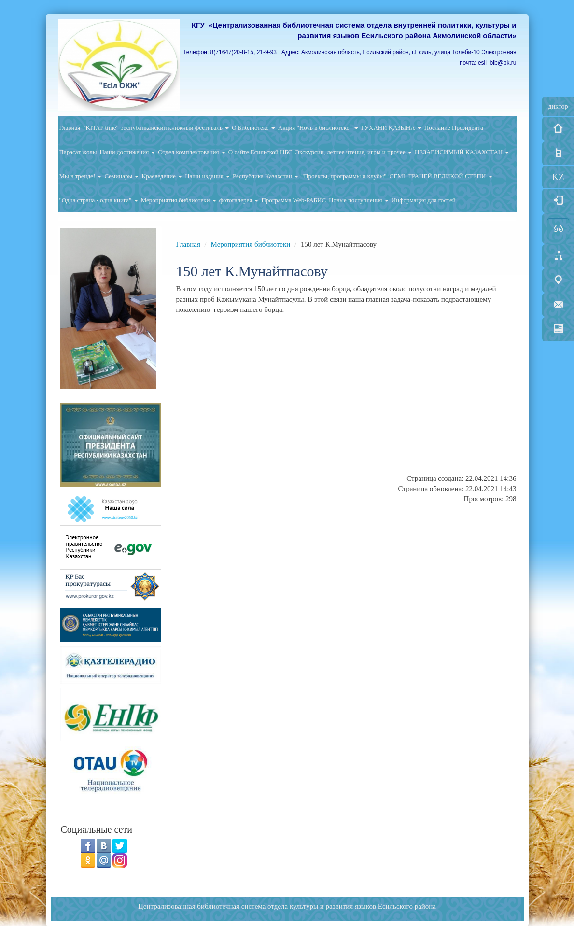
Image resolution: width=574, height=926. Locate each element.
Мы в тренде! (80, 176)
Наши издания (207, 176)
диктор (558, 106)
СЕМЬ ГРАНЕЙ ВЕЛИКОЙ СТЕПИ (441, 176)
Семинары (121, 176)
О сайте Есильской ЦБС (260, 151)
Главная (70, 127)
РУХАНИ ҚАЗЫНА (391, 127)
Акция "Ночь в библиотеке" (318, 127)
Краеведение (161, 176)
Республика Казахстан (265, 176)
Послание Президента (453, 127)
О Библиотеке (253, 127)
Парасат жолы (78, 151)
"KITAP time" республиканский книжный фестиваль (156, 127)
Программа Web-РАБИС (293, 200)
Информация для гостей (424, 200)
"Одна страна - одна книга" (98, 200)
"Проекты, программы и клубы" (344, 176)
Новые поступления (359, 200)
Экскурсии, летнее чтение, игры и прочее (353, 151)
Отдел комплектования (191, 151)
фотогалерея (239, 200)
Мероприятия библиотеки (178, 200)
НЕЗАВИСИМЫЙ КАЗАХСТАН (462, 151)
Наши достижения (127, 151)
